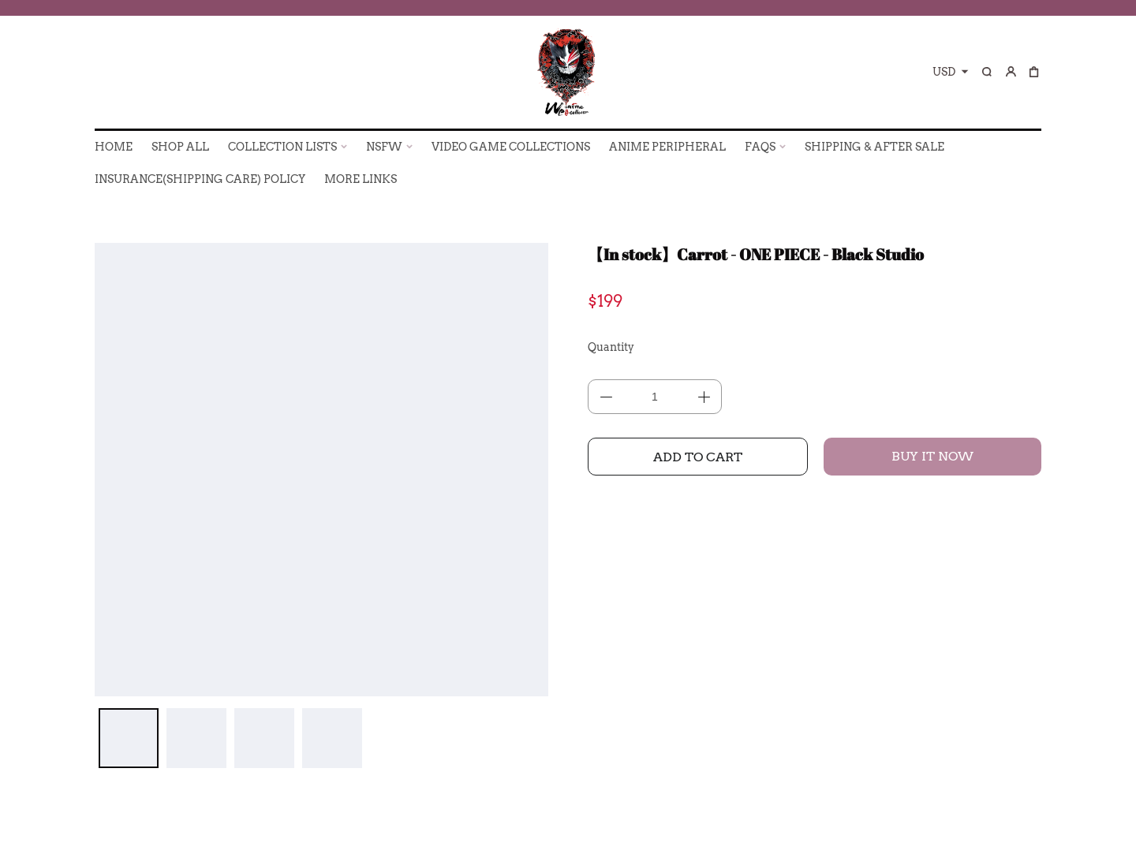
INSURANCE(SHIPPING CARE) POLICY (200, 179)
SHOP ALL (180, 146)
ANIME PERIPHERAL (667, 146)
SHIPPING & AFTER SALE (874, 146)
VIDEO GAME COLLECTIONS (511, 146)
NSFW (384, 146)
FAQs (760, 146)
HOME (114, 146)
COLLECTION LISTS (282, 146)
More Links (360, 179)
